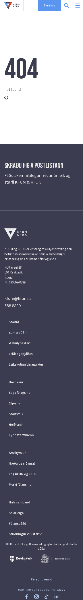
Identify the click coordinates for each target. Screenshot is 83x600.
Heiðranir (16, 424)
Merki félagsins (20, 484)
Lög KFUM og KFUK (23, 474)
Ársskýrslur (17, 452)
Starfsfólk (16, 414)
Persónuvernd (41, 579)
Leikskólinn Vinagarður (26, 364)
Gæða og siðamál (22, 463)
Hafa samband (19, 502)
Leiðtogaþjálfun (21, 353)
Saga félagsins (19, 392)
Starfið (14, 322)
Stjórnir (15, 403)
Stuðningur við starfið (25, 534)
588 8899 (12, 306)
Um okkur (16, 382)
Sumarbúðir (18, 332)
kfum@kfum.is (17, 298)
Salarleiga (16, 513)
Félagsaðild (17, 523)
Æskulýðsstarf (19, 343)
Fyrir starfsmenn (21, 435)
